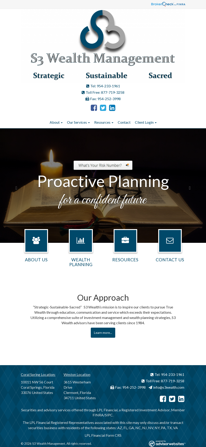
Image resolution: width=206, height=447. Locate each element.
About (55, 122)
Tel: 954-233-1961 (103, 86)
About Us (36, 259)
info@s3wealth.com (166, 387)
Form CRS (113, 435)
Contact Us (170, 259)
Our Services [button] (78, 122)
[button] (15, 185)
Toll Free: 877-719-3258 (103, 92)
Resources (102, 122)
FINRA (98, 415)
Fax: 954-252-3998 (103, 98)
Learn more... (103, 333)
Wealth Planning (80, 262)
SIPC (109, 415)
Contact (124, 122)
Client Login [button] (146, 122)
